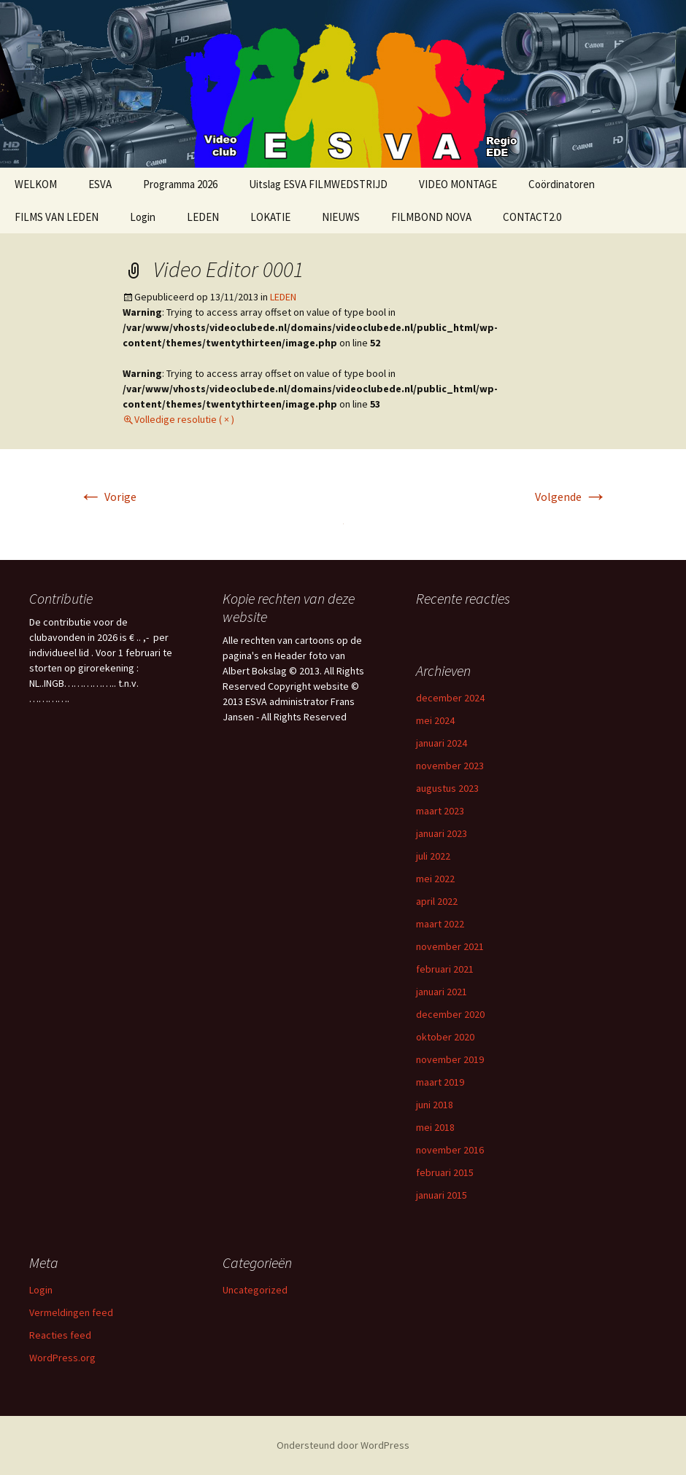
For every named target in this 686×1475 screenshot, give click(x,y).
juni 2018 (434, 1104)
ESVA (100, 184)
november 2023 (450, 765)
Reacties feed (60, 1335)
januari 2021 (441, 991)
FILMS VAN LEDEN (57, 217)
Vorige (107, 496)
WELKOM (36, 184)
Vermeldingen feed (71, 1312)
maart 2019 (440, 1082)
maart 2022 (440, 923)
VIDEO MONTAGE (458, 184)
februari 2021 (445, 969)
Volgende (571, 496)
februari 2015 (445, 1172)
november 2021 (450, 946)
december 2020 (450, 1014)
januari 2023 (441, 833)
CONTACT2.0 (532, 217)
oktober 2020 (445, 1036)
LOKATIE (270, 217)
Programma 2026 (180, 184)
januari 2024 (441, 743)
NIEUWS (341, 217)
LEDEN (203, 217)
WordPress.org (62, 1357)
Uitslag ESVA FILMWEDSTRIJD (318, 184)
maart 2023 (440, 810)
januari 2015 (441, 1195)
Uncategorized (255, 1289)
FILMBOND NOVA (431, 217)
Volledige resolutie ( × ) (184, 419)
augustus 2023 (447, 788)
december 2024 (450, 697)
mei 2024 (435, 720)
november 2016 (450, 1149)
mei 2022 (435, 878)
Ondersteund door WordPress (343, 1445)
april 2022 (437, 901)
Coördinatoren (561, 184)
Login (142, 217)
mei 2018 (435, 1127)
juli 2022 (433, 856)
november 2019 (450, 1059)
